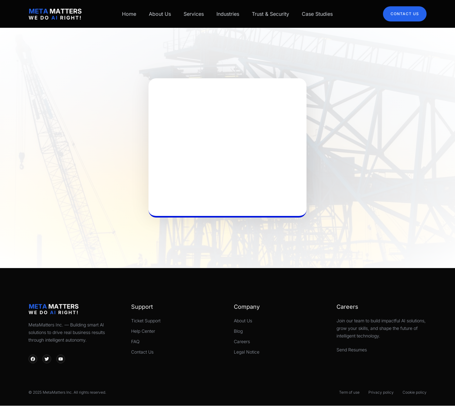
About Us (160, 14)
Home (129, 14)
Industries (227, 14)
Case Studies (317, 14)
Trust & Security (270, 14)
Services (194, 14)
